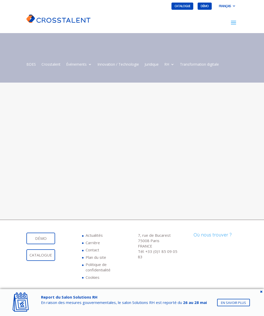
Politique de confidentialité (98, 267)
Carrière (93, 242)
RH (166, 65)
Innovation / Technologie (118, 65)
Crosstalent (51, 65)
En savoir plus (233, 302)
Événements (76, 65)
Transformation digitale (199, 65)
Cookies (92, 277)
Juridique (152, 65)
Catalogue (182, 6)
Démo (205, 6)
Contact (92, 249)
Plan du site (96, 257)
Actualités (94, 235)
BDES (31, 65)
